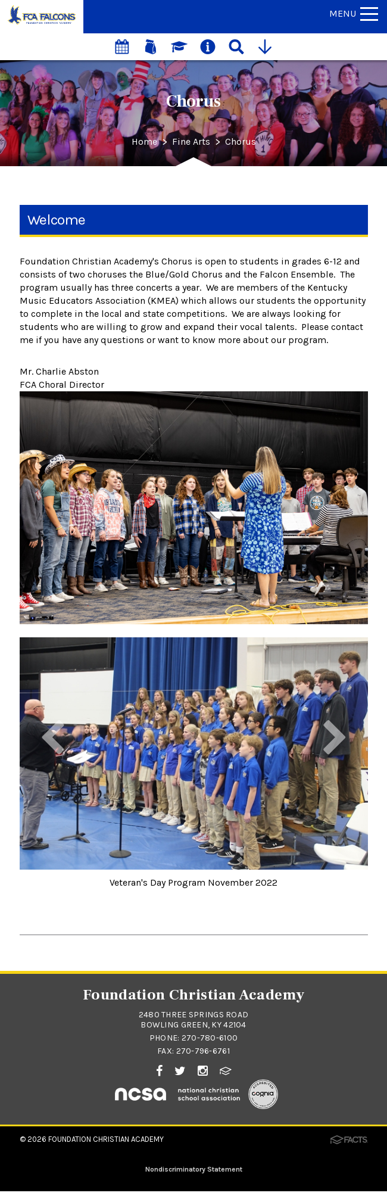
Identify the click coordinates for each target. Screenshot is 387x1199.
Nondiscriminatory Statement (193, 1169)
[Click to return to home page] (41, 23)
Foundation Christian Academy (106, 1139)
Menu (353, 13)
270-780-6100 (210, 1038)
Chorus (240, 141)
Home (144, 141)
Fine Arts (191, 141)
